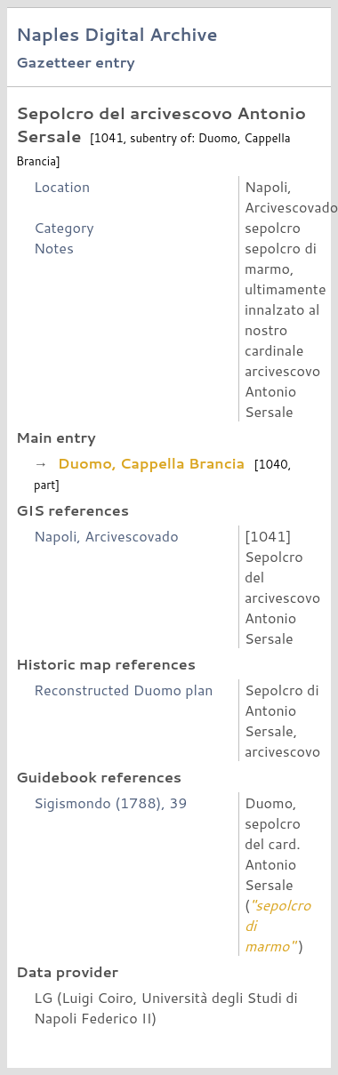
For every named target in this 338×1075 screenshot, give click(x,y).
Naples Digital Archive (117, 34)
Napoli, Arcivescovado (106, 535)
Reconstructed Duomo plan (123, 689)
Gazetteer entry (75, 62)
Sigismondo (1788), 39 (111, 802)
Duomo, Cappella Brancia (150, 463)
